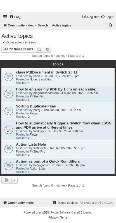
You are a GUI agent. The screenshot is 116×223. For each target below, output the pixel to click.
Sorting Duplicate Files (36, 106)
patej (36, 110)
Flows (34, 113)
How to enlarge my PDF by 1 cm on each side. (56, 89)
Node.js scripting (41, 79)
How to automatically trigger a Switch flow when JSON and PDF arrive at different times (63, 125)
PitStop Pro (37, 96)
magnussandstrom (46, 93)
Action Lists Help (31, 144)
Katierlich (39, 148)
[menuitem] (14, 17)
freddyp (38, 131)
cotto (36, 76)
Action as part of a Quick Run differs (48, 161)
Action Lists (37, 168)
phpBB (43, 212)
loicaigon (39, 165)
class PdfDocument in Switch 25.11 (47, 72)
